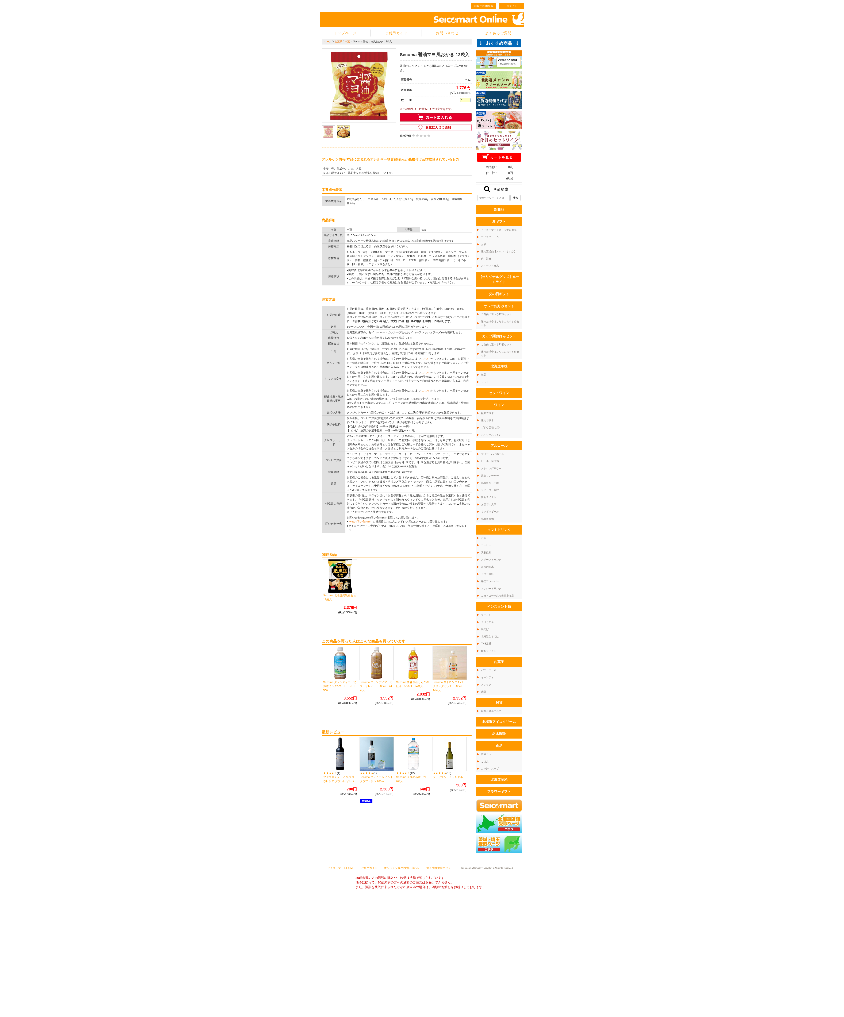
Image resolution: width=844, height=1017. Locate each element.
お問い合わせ (447, 33)
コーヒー (486, 545)
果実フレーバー (490, 475)
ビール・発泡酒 (490, 461)
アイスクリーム (490, 237)
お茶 (483, 538)
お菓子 (338, 41)
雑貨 (499, 702)
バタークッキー (490, 670)
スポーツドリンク (491, 559)
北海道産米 (499, 779)
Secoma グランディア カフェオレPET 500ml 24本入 (376, 686)
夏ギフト (499, 221)
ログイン (511, 6)
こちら (425, 358)
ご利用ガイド (396, 33)
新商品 (499, 209)
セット (485, 382)
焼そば (485, 629)
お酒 (483, 244)
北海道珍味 (499, 366)
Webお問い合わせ (360, 521)
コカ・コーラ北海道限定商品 (497, 595)
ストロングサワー (491, 468)
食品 (499, 746)
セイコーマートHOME (340, 868)
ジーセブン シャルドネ (448, 777)
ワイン (499, 405)
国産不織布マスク (491, 710)
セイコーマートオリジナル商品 (499, 229)
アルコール (499, 445)
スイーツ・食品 (490, 265)
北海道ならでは (490, 482)
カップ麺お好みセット (499, 336)
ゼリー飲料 (487, 574)
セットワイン (499, 393)
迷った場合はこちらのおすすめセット (500, 323)
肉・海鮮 (486, 258)
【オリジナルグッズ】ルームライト (499, 279)
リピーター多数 (490, 490)
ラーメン (486, 614)
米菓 (347, 41)
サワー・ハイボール (492, 453)
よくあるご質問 (498, 33)
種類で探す (487, 413)
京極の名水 (487, 566)
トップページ (345, 33)
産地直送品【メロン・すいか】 (499, 251)
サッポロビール (490, 511)
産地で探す (487, 420)
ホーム (327, 41)
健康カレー (487, 754)
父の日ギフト (499, 294)
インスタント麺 (499, 606)
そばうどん (487, 622)
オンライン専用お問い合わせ (402, 868)
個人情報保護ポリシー (440, 868)
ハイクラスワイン (491, 434)
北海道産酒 (487, 518)
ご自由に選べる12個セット (496, 344)
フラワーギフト (499, 791)
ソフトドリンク (499, 530)
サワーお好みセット (499, 306)
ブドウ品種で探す (491, 427)
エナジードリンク (491, 588)
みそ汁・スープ (490, 768)
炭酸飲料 (486, 552)
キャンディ (487, 677)
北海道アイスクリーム (499, 722)
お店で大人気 (488, 504)
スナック (486, 684)
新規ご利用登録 (483, 6)
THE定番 (486, 643)
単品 (483, 374)
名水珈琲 (499, 734)
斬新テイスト (488, 497)
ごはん (485, 761)
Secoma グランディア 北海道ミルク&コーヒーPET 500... (340, 686)
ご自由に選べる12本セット (496, 314)
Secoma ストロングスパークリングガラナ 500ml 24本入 (449, 686)
